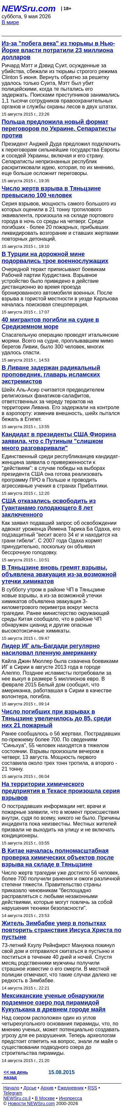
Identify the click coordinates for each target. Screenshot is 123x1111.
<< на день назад (16, 1075)
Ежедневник (71, 1087)
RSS (92, 1087)
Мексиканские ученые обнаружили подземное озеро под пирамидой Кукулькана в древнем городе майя (54, 1002)
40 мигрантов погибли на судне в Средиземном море (50, 323)
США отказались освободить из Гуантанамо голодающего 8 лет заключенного (49, 508)
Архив (47, 1087)
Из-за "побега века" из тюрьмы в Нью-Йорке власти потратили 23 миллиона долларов (58, 50)
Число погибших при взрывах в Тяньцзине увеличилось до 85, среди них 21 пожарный (56, 718)
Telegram (12, 1093)
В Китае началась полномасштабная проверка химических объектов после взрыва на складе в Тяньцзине (58, 857)
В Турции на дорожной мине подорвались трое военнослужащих (55, 257)
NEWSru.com (29, 8)
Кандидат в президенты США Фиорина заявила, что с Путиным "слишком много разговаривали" (59, 441)
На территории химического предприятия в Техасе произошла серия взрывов (61, 791)
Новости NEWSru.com (31, 1103)
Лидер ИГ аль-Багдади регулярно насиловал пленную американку (51, 649)
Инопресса (70, 1098)
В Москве (45, 1098)
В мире (10, 22)
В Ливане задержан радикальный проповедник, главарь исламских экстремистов (51, 374)
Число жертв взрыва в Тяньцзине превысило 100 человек (51, 192)
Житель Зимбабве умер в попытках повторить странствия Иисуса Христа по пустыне (61, 930)
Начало (11, 1087)
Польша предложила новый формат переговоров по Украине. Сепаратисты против (59, 129)
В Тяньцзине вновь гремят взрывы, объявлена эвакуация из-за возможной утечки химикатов (59, 574)
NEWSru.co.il (17, 1098)
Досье (29, 1087)
